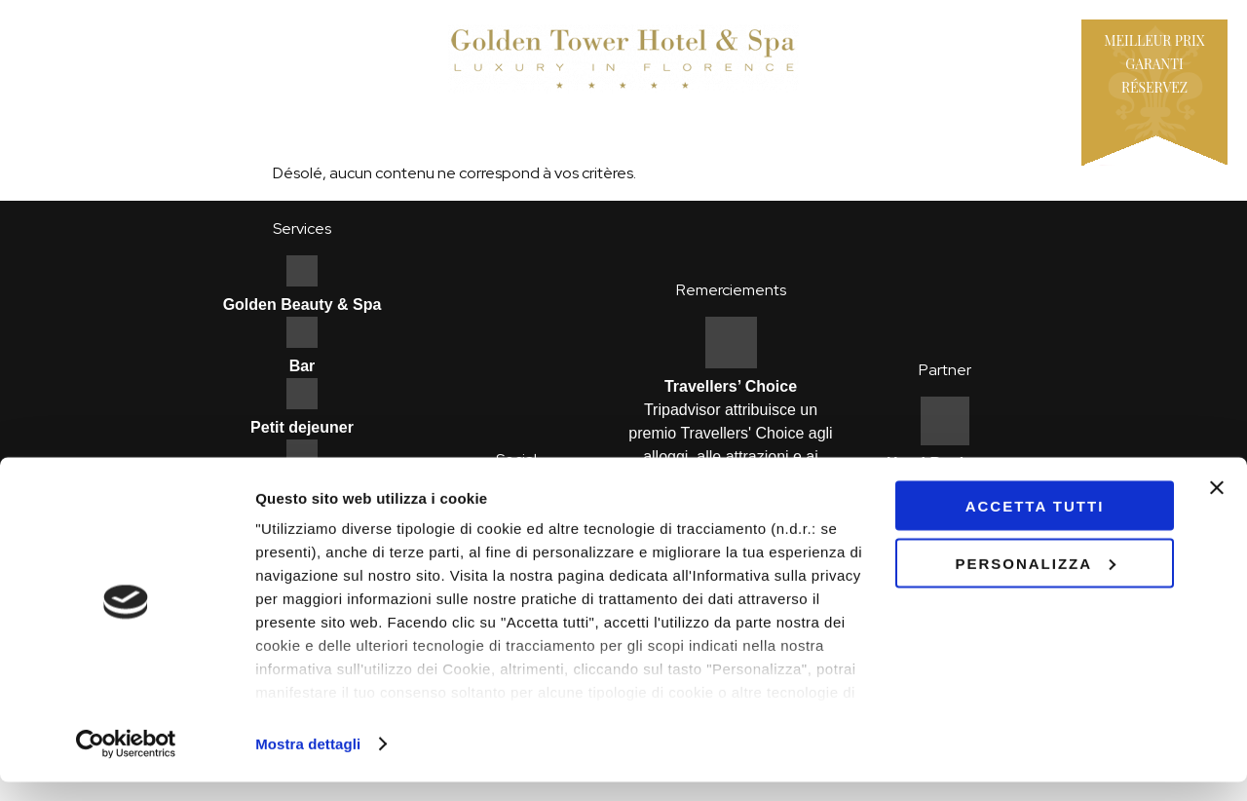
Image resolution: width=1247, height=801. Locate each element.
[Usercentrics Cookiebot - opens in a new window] (126, 763)
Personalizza (1035, 582)
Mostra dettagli (307, 762)
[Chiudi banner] (1217, 507)
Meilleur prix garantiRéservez (1154, 63)
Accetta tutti (1035, 524)
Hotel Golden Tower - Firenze (623, 59)
